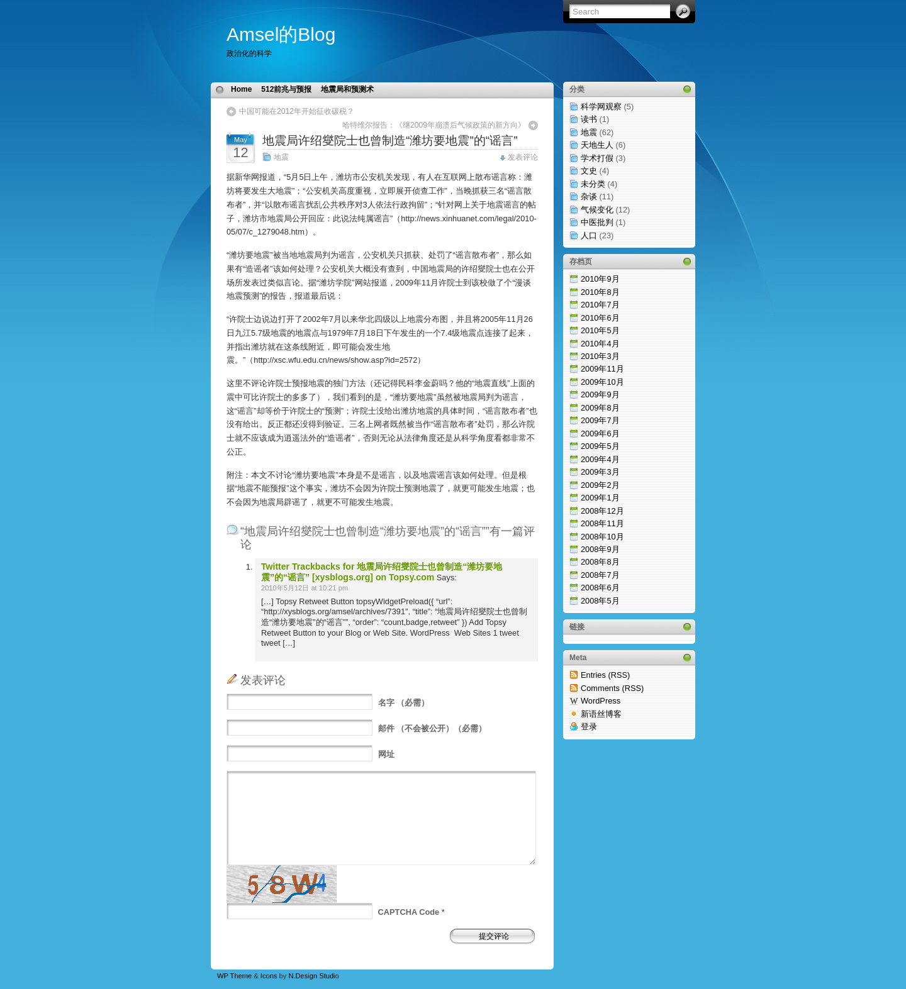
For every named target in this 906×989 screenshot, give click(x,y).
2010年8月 (600, 292)
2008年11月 (602, 523)
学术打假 (597, 158)
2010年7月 (600, 304)
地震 (281, 157)
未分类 (593, 184)
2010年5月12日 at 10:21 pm (304, 588)
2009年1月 (600, 497)
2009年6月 (600, 433)
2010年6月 (600, 318)
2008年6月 (600, 587)
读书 (589, 119)
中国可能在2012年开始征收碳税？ (296, 111)
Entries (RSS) (605, 675)
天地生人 (597, 145)
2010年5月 (600, 330)
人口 (589, 235)
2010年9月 (600, 279)
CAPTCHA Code (409, 912)
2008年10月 (602, 536)
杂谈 (589, 196)
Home (241, 89)
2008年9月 (600, 549)
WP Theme (234, 976)
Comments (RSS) (612, 688)
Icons (268, 976)
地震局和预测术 (347, 89)
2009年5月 (600, 446)
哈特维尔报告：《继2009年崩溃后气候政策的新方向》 (433, 125)
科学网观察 (601, 106)
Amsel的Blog (280, 34)
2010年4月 (600, 343)
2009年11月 (602, 368)
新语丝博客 (601, 714)
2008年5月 (600, 600)
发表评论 (523, 157)
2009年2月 (600, 485)
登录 (589, 726)
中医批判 (597, 222)
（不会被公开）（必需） (432, 728)
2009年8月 (600, 407)
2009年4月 (600, 459)
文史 (589, 170)
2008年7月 (600, 575)
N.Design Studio (313, 976)
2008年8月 (600, 561)
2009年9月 (600, 394)
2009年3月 (600, 472)
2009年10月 (602, 382)
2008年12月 (602, 511)
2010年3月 (600, 356)
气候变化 (597, 209)
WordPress (600, 700)
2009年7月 (600, 420)
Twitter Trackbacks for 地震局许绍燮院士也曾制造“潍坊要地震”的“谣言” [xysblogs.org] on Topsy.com (381, 571)
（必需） (404, 702)
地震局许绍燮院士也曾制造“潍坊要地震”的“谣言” (390, 140)
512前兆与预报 (286, 89)
